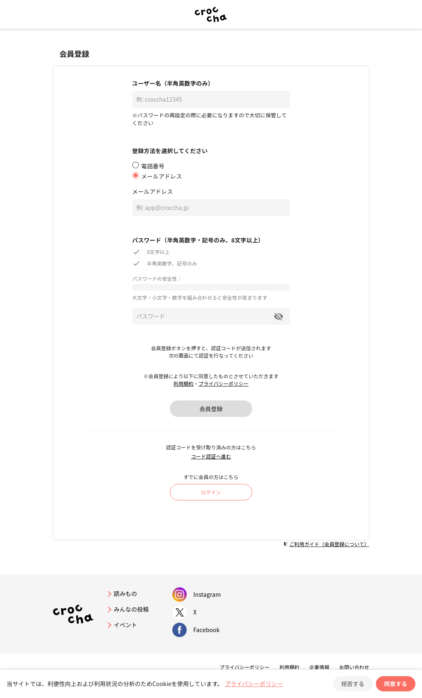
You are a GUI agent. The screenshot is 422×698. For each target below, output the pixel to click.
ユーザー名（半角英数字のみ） (173, 83)
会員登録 (211, 409)
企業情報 (319, 666)
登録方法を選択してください (170, 151)
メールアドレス (152, 191)
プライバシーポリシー (224, 383)
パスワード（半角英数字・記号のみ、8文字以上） (198, 240)
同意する (395, 683)
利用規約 (183, 383)
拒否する (352, 683)
